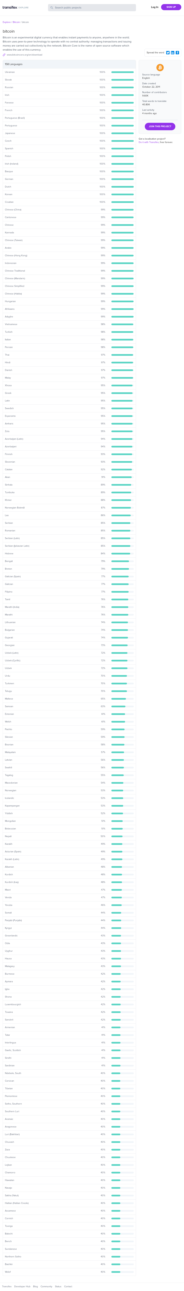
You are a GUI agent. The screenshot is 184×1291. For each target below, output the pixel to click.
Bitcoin (16, 22)
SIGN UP (171, 7)
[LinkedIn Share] (172, 52)
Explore (7, 22)
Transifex (7, 1286)
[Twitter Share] (167, 52)
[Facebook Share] (177, 52)
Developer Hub (22, 1286)
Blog (35, 1286)
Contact (68, 1286)
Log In (154, 7)
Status (58, 1286)
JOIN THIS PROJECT (160, 126)
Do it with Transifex (149, 142)
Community (46, 1286)
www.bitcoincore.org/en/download (24, 54)
